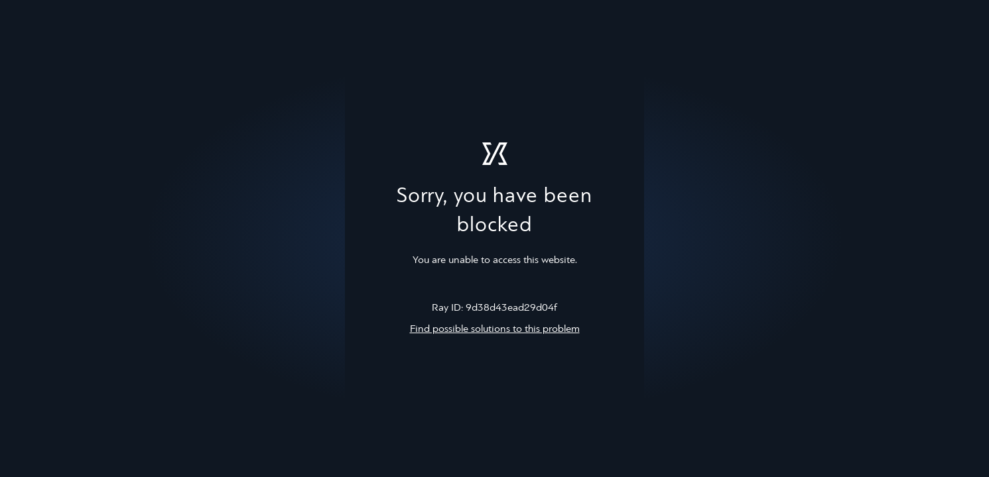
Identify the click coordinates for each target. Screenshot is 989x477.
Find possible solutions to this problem (495, 329)
